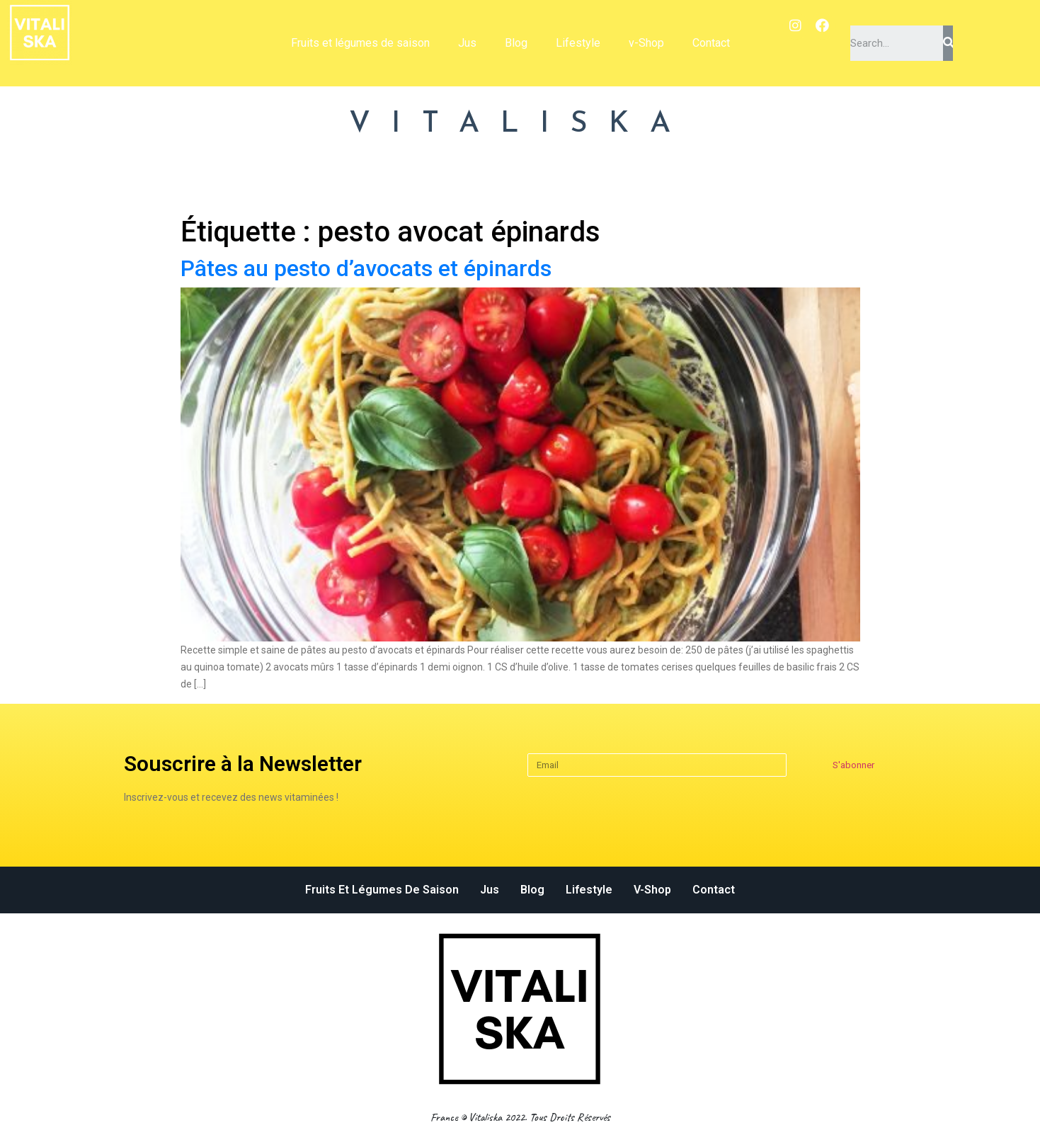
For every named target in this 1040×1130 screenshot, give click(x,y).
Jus (467, 43)
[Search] (948, 43)
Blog (516, 43)
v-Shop (646, 43)
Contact (711, 43)
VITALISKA (520, 124)
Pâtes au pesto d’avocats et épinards (366, 268)
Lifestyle (578, 43)
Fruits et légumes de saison (360, 43)
